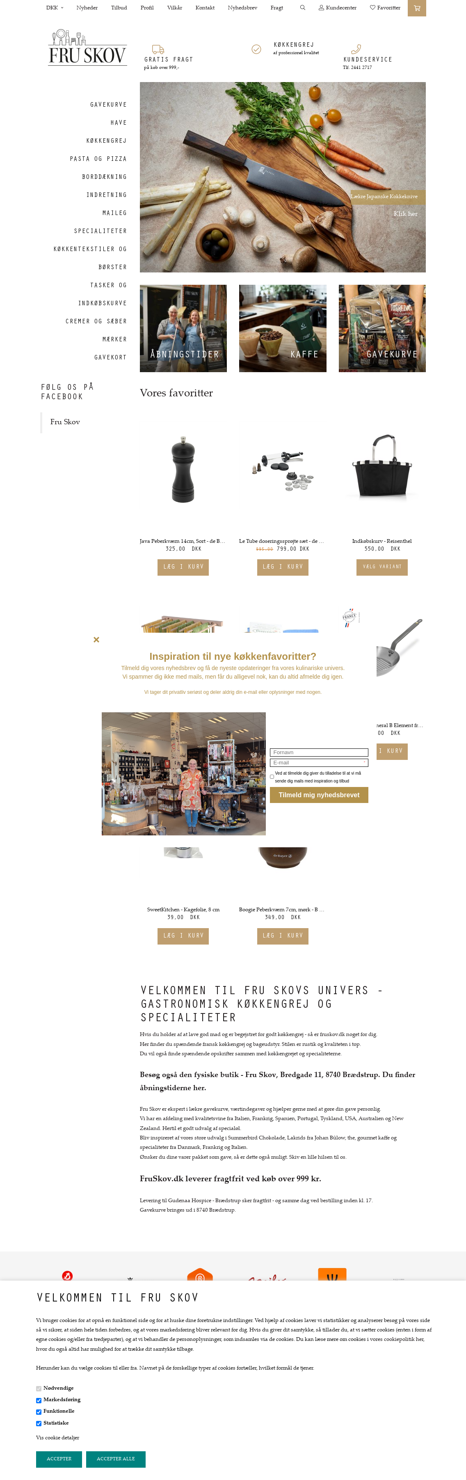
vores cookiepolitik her (396, 1340)
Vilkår (174, 8)
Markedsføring (61, 1400)
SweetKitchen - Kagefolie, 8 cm (183, 910)
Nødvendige (58, 1388)
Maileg (114, 213)
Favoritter (385, 8)
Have (118, 123)
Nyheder (87, 8)
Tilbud (119, 8)
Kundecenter (337, 8)
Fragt (277, 8)
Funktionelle (59, 1411)
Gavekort (110, 358)
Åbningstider (184, 356)
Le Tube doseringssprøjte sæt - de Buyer (283, 541)
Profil (147, 8)
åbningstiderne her (172, 1088)
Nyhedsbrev (242, 8)
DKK (54, 8)
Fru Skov (65, 422)
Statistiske (56, 1423)
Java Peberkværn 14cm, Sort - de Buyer (183, 541)
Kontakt (205, 8)
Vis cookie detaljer (57, 1438)
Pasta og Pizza (98, 159)
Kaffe (304, 356)
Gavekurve (392, 356)
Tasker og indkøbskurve (102, 295)
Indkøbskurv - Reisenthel (382, 541)
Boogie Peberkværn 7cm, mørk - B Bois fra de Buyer (283, 910)
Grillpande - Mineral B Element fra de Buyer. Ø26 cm (382, 726)
